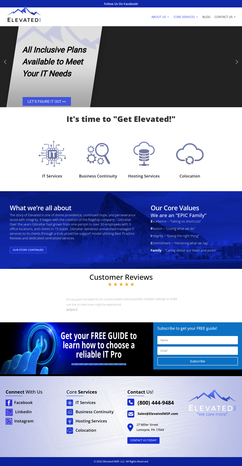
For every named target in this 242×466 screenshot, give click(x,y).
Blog (206, 17)
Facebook (22, 402)
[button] (5, 61)
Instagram (23, 421)
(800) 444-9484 (156, 402)
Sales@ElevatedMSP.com (158, 413)
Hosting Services (144, 176)
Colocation (189, 176)
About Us (158, 17)
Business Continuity (98, 176)
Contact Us (224, 17)
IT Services (52, 176)
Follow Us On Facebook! (121, 4)
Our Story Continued (28, 250)
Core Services (184, 17)
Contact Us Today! (143, 440)
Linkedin (23, 411)
